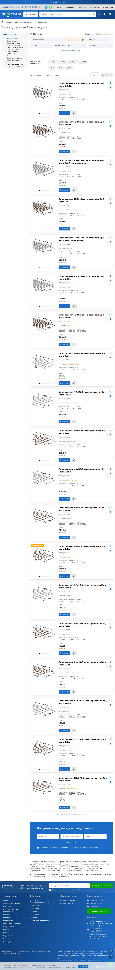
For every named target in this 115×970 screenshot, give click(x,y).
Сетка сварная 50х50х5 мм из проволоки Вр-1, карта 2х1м (81, 200)
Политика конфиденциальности (40, 901)
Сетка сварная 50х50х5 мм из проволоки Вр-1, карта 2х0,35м (81, 84)
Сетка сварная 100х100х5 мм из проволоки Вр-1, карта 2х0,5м (82, 393)
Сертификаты (8, 936)
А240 (60, 68)
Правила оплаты (67, 903)
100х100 (62, 62)
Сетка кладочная (13, 43)
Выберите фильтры (104, 34)
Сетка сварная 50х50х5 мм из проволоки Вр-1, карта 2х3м (81, 316)
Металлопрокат (12, 22)
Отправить (71, 843)
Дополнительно (68, 896)
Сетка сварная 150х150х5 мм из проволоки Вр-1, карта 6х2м (82, 663)
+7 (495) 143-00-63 (96, 900)
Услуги (58, 7)
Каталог (30, 14)
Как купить (36, 908)
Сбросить (89, 34)
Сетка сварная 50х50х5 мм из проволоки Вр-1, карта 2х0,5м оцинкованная (81, 161)
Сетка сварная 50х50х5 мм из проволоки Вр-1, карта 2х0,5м (81, 123)
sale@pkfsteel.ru (96, 903)
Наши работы (8, 942)
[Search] (76, 14)
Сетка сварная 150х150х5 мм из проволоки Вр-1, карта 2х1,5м (82, 586)
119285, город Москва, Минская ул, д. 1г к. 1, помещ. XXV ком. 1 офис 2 (100, 924)
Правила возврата (67, 900)
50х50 (53, 62)
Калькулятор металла (12, 924)
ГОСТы (6, 933)
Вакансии (7, 906)
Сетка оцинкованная (15, 47)
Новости (35, 911)
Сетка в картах (12, 41)
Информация (9, 896)
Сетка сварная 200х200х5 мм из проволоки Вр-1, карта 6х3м (83, 779)
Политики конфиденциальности (84, 848)
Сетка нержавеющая (15, 64)
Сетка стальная (26, 22)
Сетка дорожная (40, 22)
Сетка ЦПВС (12, 54)
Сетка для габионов (14, 56)
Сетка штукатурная (14, 58)
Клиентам (36, 896)
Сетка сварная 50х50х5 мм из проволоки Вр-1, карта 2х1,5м (81, 277)
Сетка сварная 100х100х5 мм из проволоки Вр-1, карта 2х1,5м (82, 470)
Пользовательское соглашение (10, 910)
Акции (5, 900)
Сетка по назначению (15, 66)
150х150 (72, 62)
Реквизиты (7, 939)
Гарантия (35, 915)
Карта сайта (8, 921)
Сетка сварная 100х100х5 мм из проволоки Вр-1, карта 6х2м (82, 547)
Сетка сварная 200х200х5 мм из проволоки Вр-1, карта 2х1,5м (83, 702)
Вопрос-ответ (8, 927)
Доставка (70, 7)
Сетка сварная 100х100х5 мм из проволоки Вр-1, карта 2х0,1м (82, 354)
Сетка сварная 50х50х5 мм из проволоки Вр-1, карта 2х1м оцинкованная (81, 239)
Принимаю (83, 966)
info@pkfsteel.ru (96, 906)
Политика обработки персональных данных (41, 922)
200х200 (82, 62)
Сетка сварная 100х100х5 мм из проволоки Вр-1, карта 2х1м (82, 431)
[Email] (69, 885)
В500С (68, 68)
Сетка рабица (12, 51)
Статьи (6, 930)
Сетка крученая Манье (12, 61)
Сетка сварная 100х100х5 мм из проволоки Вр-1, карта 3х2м (82, 509)
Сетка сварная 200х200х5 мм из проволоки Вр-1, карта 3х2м (83, 740)
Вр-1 (52, 68)
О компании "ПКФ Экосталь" (14, 903)
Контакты (82, 7)
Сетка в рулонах (13, 49)
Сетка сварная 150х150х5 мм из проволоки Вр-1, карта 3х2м (82, 624)
